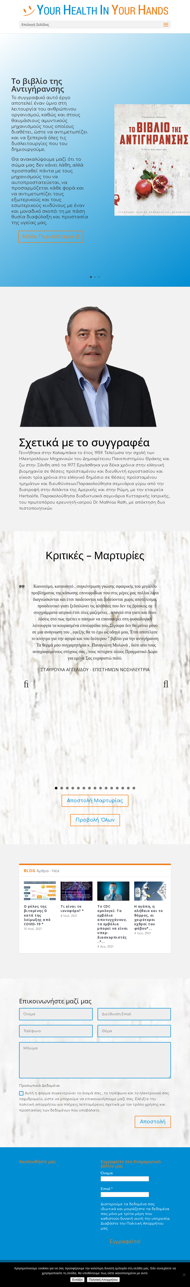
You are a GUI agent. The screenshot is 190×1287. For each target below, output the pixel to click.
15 (134, 788)
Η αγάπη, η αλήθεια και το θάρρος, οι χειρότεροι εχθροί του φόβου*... (148, 917)
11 (111, 788)
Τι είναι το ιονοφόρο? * (72, 908)
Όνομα (107, 1173)
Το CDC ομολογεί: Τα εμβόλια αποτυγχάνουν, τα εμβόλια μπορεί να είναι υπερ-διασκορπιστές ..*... (112, 924)
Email (107, 1189)
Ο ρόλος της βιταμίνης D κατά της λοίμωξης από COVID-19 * (37, 915)
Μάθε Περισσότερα (47, 237)
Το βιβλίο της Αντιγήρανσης (37, 85)
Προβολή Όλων (95, 820)
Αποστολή (153, 1122)
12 (117, 788)
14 (128, 788)
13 (122, 788)
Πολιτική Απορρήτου (103, 1279)
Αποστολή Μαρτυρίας (95, 800)
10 (106, 788)
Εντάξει (77, 1279)
